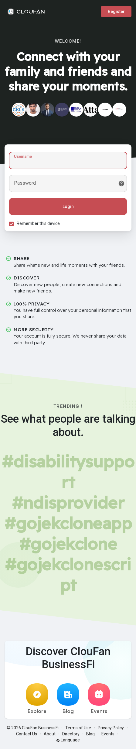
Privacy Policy (111, 727)
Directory (71, 733)
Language (68, 739)
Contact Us (26, 733)
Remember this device (38, 223)
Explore (37, 698)
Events (99, 698)
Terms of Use (78, 727)
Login (68, 206)
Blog (68, 698)
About (50, 733)
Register (116, 11)
